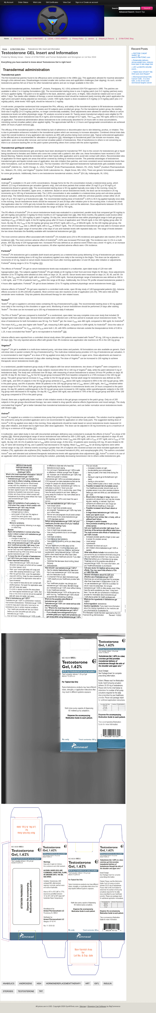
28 (31, 188)
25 (16, 109)
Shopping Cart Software (96, 1006)
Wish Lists (37, 2)
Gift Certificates (52, 2)
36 (34, 370)
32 (16, 272)
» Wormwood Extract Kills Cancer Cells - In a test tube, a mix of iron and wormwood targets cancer (142, 80)
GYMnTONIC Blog (17, 49)
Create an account (91, 2)
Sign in (78, 2)
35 (36, 361)
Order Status (23, 2)
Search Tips (140, 12)
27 (42, 164)
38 (10, 436)
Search (115, 8)
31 (41, 263)
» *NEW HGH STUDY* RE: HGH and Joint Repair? (142, 73)
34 (28, 318)
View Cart (67, 2)
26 (32, 125)
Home (4, 49)
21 (79, 78)
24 (43, 91)
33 (76, 304)
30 (74, 215)
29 (41, 199)
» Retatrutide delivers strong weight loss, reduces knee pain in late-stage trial (142, 62)
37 (35, 428)
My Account (8, 2)
